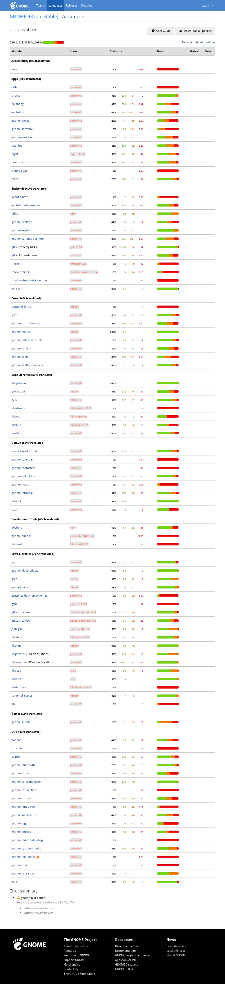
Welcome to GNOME (77, 955)
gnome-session (21, 348)
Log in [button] (206, 5)
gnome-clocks (20, 773)
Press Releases (176, 946)
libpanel (16, 544)
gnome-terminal (22, 493)
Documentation (125, 951)
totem (15, 179)
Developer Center (126, 946)
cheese (15, 95)
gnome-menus (21, 332)
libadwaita (18, 408)
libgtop (16, 646)
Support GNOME (74, 960)
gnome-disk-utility (23, 476)
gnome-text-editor (23, 857)
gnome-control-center (25, 323)
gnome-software (22, 129)
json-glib (17, 629)
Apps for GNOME (125, 960)
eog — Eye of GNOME (24, 451)
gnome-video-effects (24, 570)
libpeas (16, 671)
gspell (15, 604)
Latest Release (176, 951)
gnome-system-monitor (27, 848)
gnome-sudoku (21, 722)
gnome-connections (24, 790)
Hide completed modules (198, 42)
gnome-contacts (22, 798)
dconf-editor (19, 197)
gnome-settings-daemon (27, 239)
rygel (14, 154)
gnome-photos (21, 832)
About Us (70, 951)
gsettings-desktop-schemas (29, 595)
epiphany (17, 104)
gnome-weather (21, 137)
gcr (13, 562)
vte (13, 704)
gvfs (14, 400)
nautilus (16, 146)
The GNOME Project (80, 939)
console (16, 748)
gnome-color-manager (26, 782)
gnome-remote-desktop (27, 840)
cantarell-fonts (21, 307)
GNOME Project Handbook (132, 955)
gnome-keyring (21, 230)
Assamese (73, 16)
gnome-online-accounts (27, 340)
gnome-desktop (21, 222)
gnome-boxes (20, 120)
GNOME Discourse (126, 964)
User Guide (161, 31)
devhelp (16, 527)
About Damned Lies (76, 946)
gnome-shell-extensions (27, 365)
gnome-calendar (22, 459)
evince (15, 757)
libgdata (16, 637)
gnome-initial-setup (24, 815)
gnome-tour (19, 865)
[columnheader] (39, 51)
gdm (14, 315)
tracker (16, 264)
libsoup (16, 416)
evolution (17, 112)
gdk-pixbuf (18, 391)
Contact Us (71, 969)
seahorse (17, 162)
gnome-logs (19, 823)
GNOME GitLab (124, 969)
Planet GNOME (176, 955)
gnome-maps (20, 484)
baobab (16, 740)
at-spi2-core (19, 383)
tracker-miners (21, 272)
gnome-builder (21, 536)
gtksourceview (20, 612)
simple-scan (19, 171)
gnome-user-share (23, 873)
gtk (13, 247)
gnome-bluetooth (23, 765)
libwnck (16, 501)
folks (14, 214)
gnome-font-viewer (23, 807)
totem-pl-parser (21, 696)
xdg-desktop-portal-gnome (29, 280)
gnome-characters (23, 468)
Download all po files (196, 31)
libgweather (19, 654)
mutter (16, 433)
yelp (14, 882)
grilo (14, 579)
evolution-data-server (25, 205)
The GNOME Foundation (79, 974)
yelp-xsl (16, 289)
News (171, 939)
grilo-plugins (19, 587)
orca (14, 69)
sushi (14, 509)
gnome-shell (19, 357)
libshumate (18, 687)
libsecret (17, 679)
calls (14, 87)
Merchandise (72, 964)
